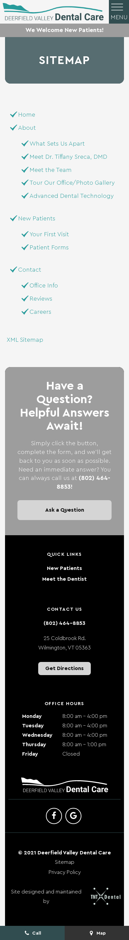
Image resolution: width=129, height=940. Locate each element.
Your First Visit (49, 234)
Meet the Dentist (64, 579)
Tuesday (33, 725)
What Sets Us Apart (57, 144)
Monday (32, 716)
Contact (29, 270)
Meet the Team (50, 170)
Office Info (43, 285)
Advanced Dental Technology (71, 196)
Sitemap (64, 862)
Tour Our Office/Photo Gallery (72, 183)
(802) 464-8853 (64, 623)
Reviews (40, 299)
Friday (30, 754)
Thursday (34, 744)
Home (26, 115)
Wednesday (37, 735)
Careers (40, 312)
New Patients (36, 218)
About (27, 128)
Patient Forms (49, 247)
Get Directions (64, 668)
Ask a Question (64, 510)
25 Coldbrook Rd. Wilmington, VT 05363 (64, 643)
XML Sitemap (25, 340)
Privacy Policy (65, 872)
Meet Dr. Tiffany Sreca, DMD (68, 157)
